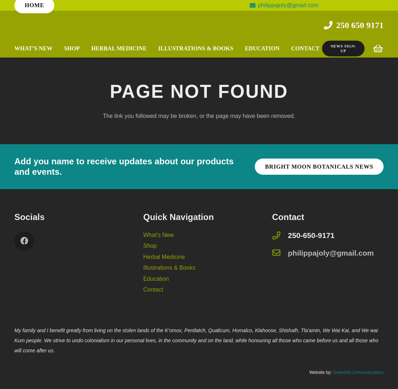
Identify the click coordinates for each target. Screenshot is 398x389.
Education (156, 279)
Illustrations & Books (169, 268)
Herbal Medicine (164, 257)
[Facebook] (24, 241)
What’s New (158, 235)
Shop (150, 246)
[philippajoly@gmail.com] (280, 253)
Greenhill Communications (358, 372)
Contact (153, 290)
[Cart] (378, 49)
